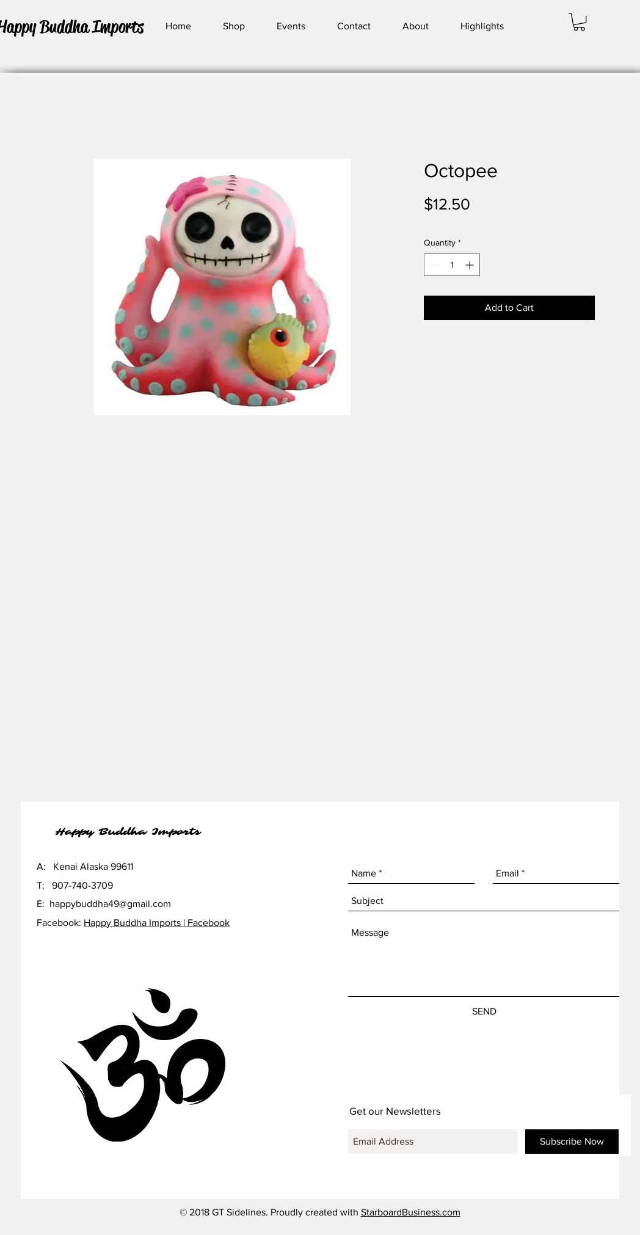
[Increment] (470, 264)
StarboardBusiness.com (410, 1212)
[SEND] (484, 1011)
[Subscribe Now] (572, 1141)
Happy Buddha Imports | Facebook (157, 922)
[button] (579, 22)
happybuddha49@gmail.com (110, 903)
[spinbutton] (452, 264)
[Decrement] (433, 264)
